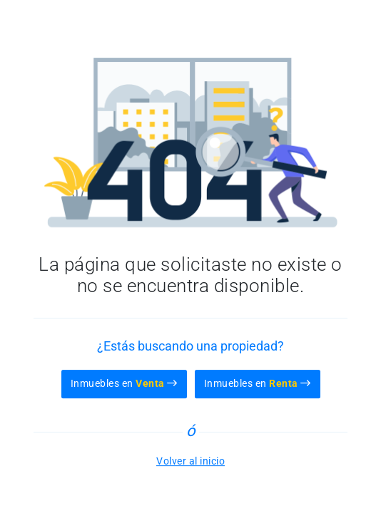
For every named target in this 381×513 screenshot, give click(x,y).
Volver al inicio (190, 461)
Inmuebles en (124, 383)
